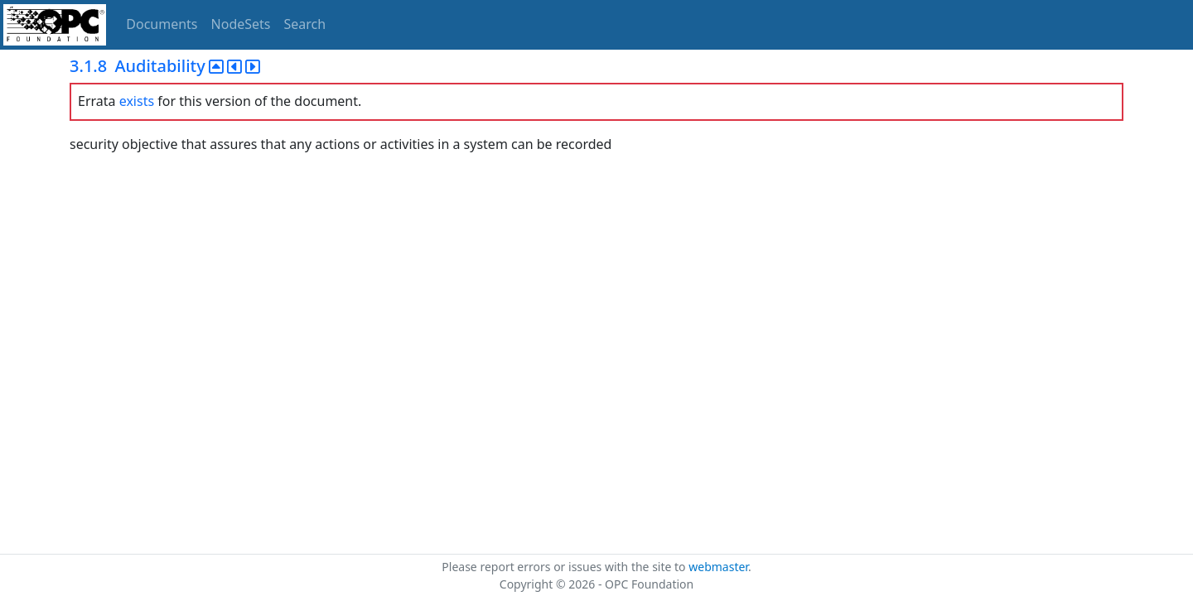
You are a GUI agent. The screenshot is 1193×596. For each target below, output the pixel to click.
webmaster (718, 566)
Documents (161, 24)
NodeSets (241, 24)
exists (136, 101)
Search (305, 24)
